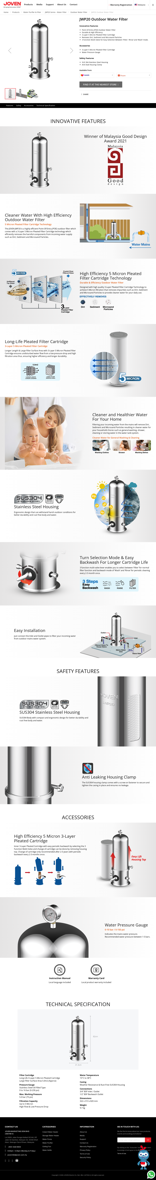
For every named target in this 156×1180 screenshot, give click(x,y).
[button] (10, 50)
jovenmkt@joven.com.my (16, 1154)
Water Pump (47, 1139)
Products (16, 12)
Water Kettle (47, 1150)
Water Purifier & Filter (32, 12)
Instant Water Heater (50, 1132)
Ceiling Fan (46, 1146)
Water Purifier (47, 1143)
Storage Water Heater (50, 1136)
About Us (83, 1132)
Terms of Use (85, 1154)
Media (82, 1136)
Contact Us (84, 1143)
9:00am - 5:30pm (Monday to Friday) (20, 1150)
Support (83, 1139)
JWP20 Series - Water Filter (56, 12)
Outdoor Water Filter (79, 12)
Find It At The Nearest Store (101, 84)
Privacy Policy (85, 1150)
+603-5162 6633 (13, 1146)
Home (6, 12)
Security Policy (85, 1157)
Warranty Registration (120, 5)
